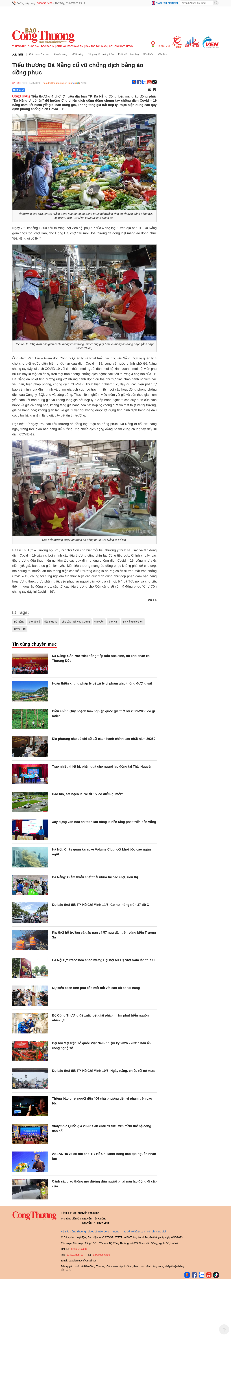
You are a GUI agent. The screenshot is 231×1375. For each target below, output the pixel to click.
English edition (167, 3)
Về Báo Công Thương (73, 1231)
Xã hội (17, 54)
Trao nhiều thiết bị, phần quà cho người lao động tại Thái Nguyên (102, 766)
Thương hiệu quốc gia (25, 46)
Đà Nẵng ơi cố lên (133, 621)
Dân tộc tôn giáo (96, 46)
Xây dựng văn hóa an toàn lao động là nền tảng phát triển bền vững (104, 822)
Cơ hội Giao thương (121, 46)
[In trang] (154, 90)
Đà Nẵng (19, 621)
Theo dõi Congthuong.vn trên (57, 83)
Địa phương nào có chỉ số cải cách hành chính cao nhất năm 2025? (104, 739)
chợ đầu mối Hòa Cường (76, 621)
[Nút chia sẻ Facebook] (40, 90)
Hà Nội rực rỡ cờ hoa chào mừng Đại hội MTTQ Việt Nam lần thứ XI (103, 960)
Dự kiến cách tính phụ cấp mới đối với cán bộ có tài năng (96, 988)
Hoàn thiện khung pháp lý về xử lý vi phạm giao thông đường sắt (102, 683)
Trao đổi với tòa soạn (133, 1231)
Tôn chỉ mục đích (157, 1231)
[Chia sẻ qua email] (149, 90)
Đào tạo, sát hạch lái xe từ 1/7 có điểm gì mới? (87, 794)
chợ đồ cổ (34, 621)
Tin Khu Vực (160, 44)
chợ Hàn (113, 621)
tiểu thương (50, 621)
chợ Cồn (99, 621)
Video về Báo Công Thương (103, 1231)
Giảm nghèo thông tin (69, 46)
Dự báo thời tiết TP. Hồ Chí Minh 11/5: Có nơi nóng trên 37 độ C (100, 905)
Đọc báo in (47, 46)
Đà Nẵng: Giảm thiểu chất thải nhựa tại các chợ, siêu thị (95, 877)
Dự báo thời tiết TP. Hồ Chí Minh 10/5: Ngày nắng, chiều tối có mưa (103, 1071)
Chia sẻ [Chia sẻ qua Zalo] (18, 90)
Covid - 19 (20, 629)
